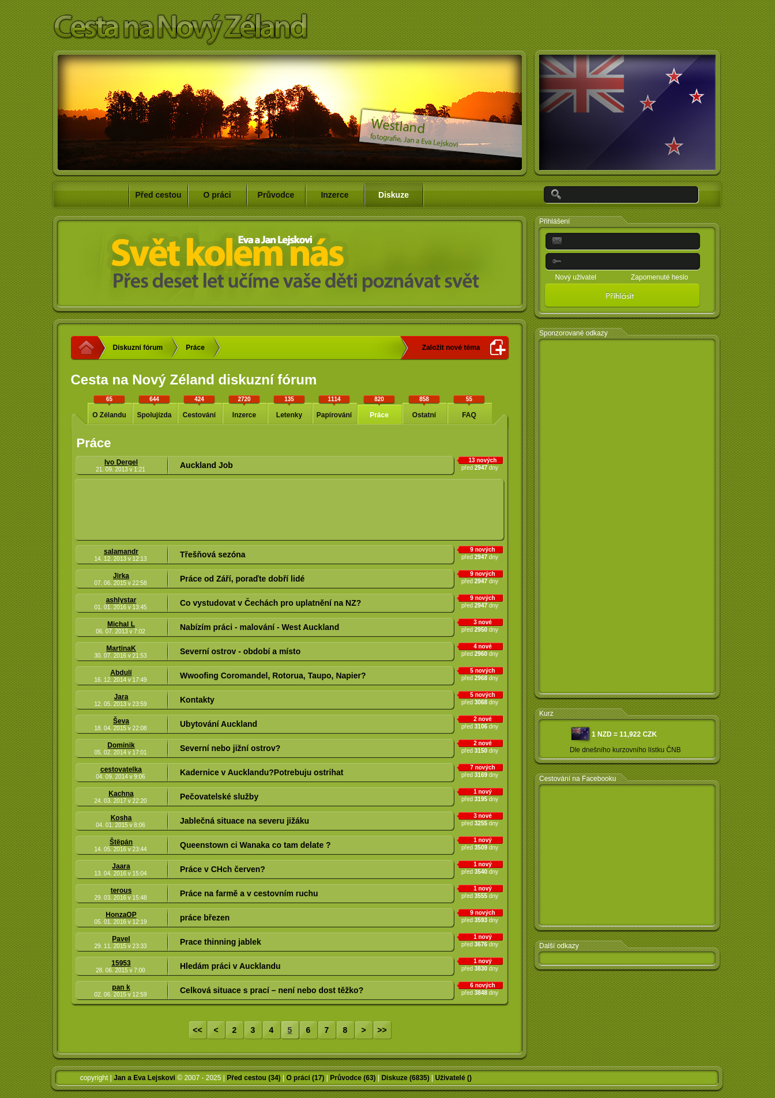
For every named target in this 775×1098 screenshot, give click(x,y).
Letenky (289, 406)
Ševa (121, 721)
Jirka (121, 576)
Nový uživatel (575, 277)
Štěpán (121, 842)
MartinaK (121, 648)
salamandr (121, 552)
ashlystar (121, 600)
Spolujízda (154, 406)
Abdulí (120, 673)
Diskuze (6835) (405, 1078)
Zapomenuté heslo (659, 277)
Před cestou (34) (253, 1078)
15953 (120, 963)
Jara (121, 697)
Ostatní (424, 406)
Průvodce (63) (352, 1078)
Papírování (334, 406)
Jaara (121, 866)
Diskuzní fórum (138, 348)
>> (381, 1030)
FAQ (469, 406)
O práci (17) (305, 1078)
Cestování (199, 406)
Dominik (120, 745)
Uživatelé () (453, 1078)
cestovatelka (121, 769)
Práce (195, 348)
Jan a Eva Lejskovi (144, 1078)
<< (197, 1030)
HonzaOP (121, 915)
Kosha (121, 818)
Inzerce (244, 406)
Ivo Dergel (121, 462)
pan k (121, 987)
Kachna (120, 794)
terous (121, 890)
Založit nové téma (451, 348)
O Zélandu (109, 406)
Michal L (121, 624)
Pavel (121, 939)
